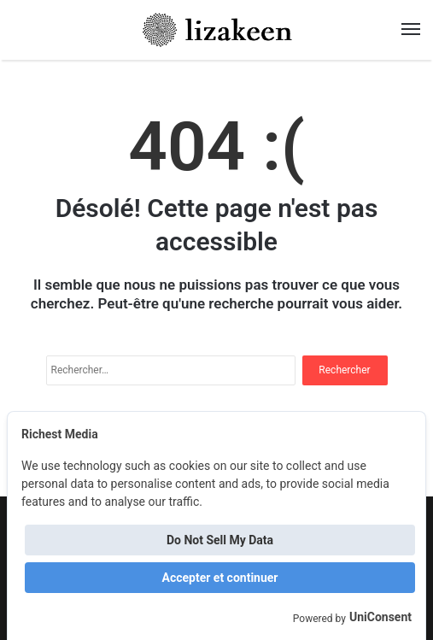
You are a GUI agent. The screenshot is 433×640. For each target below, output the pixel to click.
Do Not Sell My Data (220, 540)
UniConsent (380, 617)
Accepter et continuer (220, 577)
